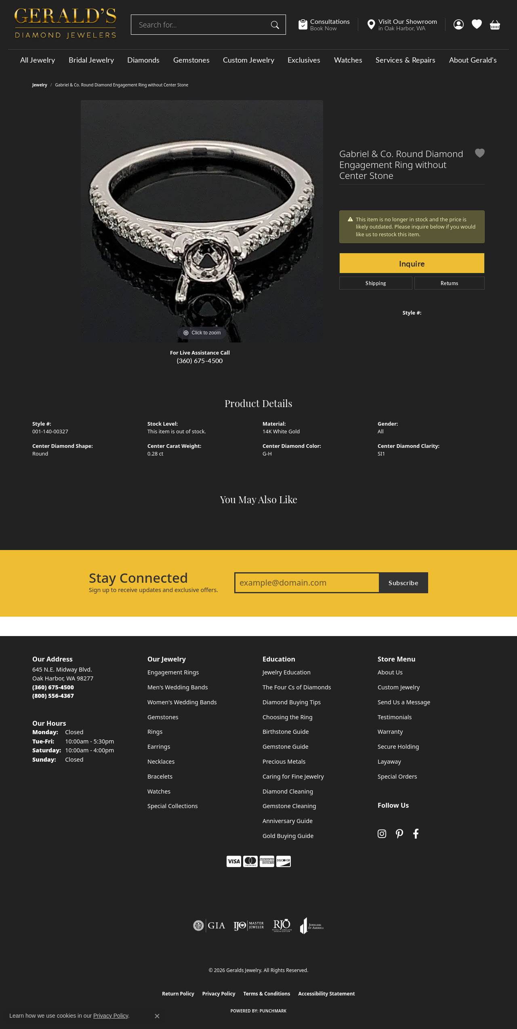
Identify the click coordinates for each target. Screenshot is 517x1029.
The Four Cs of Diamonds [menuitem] (297, 687)
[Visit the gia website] (209, 926)
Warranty (390, 731)
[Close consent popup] (157, 1016)
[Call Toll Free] (53, 695)
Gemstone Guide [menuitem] (286, 746)
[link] (328, 25)
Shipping (376, 283)
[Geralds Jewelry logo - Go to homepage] (65, 24)
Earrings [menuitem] (158, 746)
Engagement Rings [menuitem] (173, 672)
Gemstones (191, 60)
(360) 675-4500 (200, 360)
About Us (390, 672)
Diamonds (143, 60)
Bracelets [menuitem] (159, 776)
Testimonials (395, 717)
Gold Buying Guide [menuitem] (288, 836)
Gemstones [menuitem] (163, 717)
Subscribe (403, 582)
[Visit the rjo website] (282, 926)
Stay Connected (138, 578)
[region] (202, 221)
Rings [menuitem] (154, 731)
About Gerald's (473, 60)
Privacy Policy (218, 993)
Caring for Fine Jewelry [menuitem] (293, 776)
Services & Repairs (405, 60)
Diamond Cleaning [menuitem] (288, 791)
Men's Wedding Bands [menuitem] (177, 687)
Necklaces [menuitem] (160, 761)
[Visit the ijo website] (248, 926)
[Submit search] (276, 24)
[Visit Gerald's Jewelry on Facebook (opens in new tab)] (416, 834)
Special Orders (397, 776)
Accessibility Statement (326, 993)
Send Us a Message (404, 702)
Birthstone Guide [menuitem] (286, 731)
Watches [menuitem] (158, 791)
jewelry (39, 85)
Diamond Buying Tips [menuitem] (292, 702)
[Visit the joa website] (312, 926)
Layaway (389, 761)
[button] (459, 25)
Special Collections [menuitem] (172, 806)
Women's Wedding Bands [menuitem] (182, 702)
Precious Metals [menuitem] (284, 761)
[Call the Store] (53, 687)
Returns (449, 283)
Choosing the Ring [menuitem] (288, 717)
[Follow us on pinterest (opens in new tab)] (399, 834)
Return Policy (178, 993)
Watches (348, 60)
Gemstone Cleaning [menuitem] (289, 806)
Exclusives (304, 60)
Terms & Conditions (267, 993)
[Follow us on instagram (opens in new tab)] (382, 834)
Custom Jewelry (248, 60)
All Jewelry (37, 60)
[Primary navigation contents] (258, 59)
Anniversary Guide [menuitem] (288, 821)
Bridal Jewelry (91, 60)
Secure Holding (398, 746)
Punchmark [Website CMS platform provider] (273, 1011)
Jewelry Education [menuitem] (287, 672)
